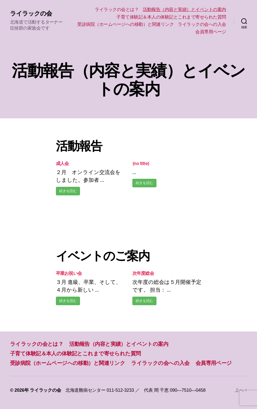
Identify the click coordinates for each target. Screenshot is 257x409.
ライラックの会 (31, 14)
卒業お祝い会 (69, 273)
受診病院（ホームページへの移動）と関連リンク (125, 24)
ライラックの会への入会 (202, 24)
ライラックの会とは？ (117, 9)
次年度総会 (143, 273)
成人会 (62, 163)
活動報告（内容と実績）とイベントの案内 (184, 9)
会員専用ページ (210, 31)
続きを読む (68, 191)
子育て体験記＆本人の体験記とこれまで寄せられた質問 (171, 17)
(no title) (140, 163)
